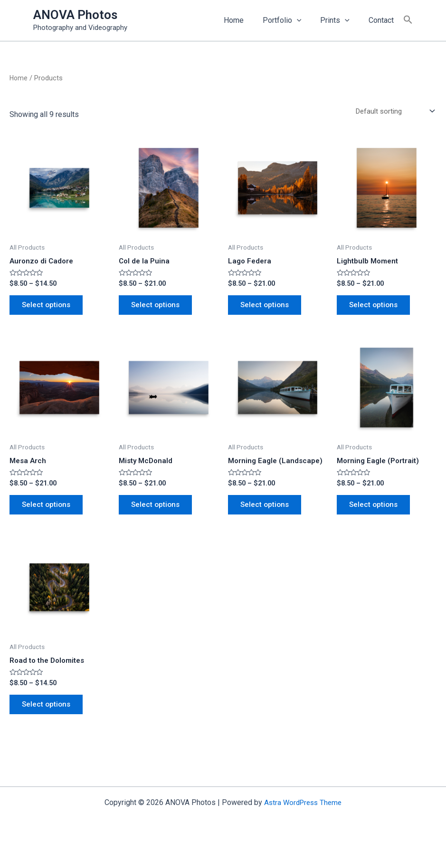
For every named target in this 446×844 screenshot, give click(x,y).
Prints (340, 20)
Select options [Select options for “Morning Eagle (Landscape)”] (267, 511)
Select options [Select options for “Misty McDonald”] (158, 511)
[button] (408, 20)
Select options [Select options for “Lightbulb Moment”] (376, 307)
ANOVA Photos (75, 15)
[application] (306, 20)
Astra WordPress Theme (303, 802)
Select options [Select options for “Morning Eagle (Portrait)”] (376, 511)
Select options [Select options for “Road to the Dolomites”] (49, 714)
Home (247, 20)
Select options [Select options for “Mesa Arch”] (49, 511)
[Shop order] (392, 111)
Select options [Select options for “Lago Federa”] (267, 307)
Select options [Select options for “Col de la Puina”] (158, 307)
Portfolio (291, 20)
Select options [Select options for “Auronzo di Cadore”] (49, 307)
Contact (383, 20)
